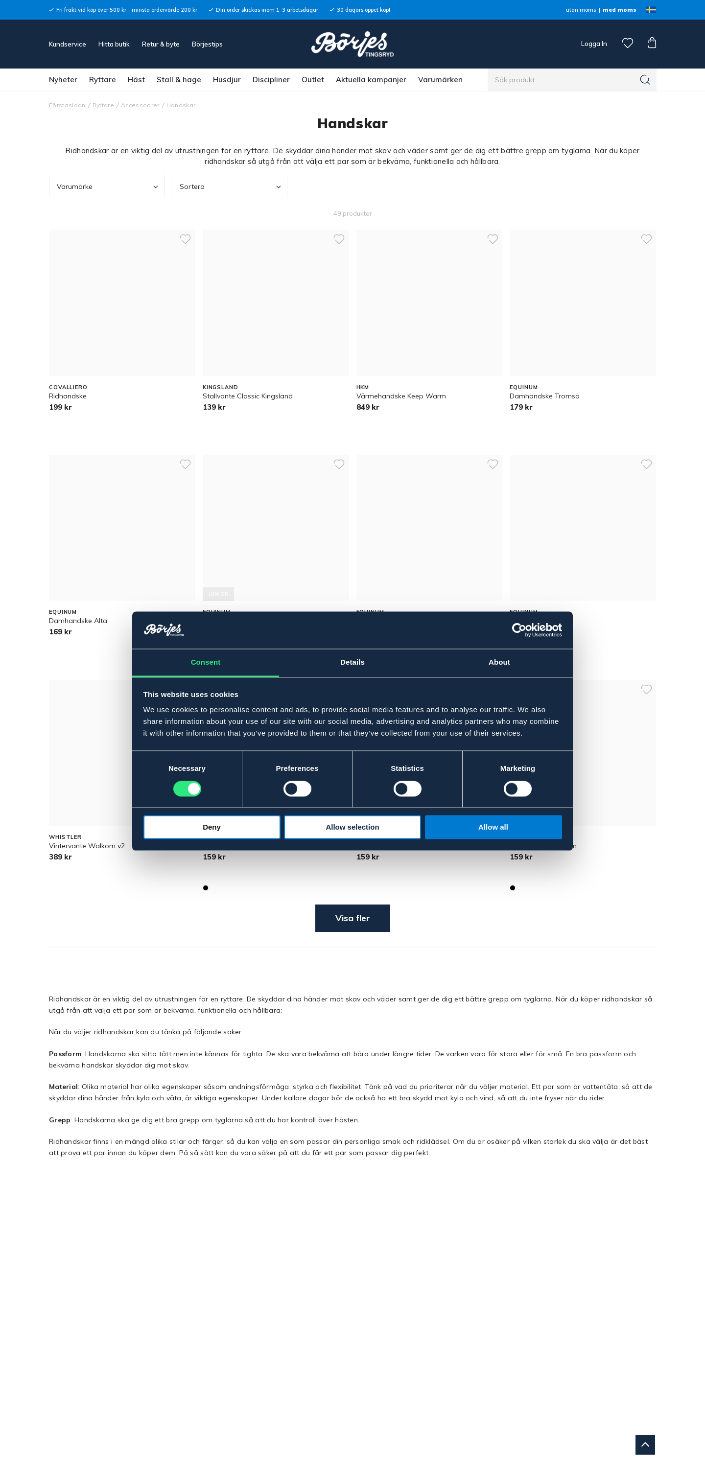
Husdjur (227, 79)
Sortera (231, 186)
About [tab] (499, 662)
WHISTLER (65, 837)
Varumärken (440, 79)
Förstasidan (67, 105)
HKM (363, 387)
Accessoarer (140, 105)
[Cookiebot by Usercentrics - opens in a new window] (519, 630)
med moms (619, 9)
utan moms (581, 9)
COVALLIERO (68, 387)
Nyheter (63, 79)
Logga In (593, 43)
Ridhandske (68, 396)
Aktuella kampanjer (371, 79)
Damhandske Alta (78, 620)
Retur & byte (161, 44)
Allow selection (352, 827)
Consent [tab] (206, 662)
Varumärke (108, 186)
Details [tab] (352, 662)
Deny (212, 827)
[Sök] (645, 80)
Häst (136, 79)
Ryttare (102, 79)
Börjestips (207, 44)
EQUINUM (524, 387)
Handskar (181, 105)
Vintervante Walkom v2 (87, 845)
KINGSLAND (220, 387)
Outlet (313, 79)
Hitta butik (114, 44)
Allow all (493, 827)
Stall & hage (179, 79)
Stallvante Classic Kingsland (248, 396)
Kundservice (67, 44)
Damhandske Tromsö (545, 396)
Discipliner (271, 79)
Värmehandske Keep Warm (401, 396)
